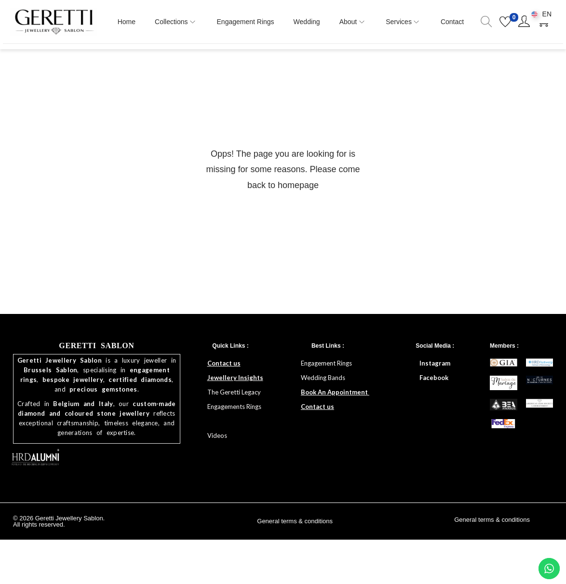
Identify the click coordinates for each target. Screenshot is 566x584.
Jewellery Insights (235, 379)
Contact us (224, 365)
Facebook (433, 379)
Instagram (434, 365)
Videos (217, 437)
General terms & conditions (295, 523)
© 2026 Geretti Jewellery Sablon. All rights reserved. (59, 523)
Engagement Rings (327, 365)
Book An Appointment (335, 394)
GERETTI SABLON (96, 347)
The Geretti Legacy (234, 394)
